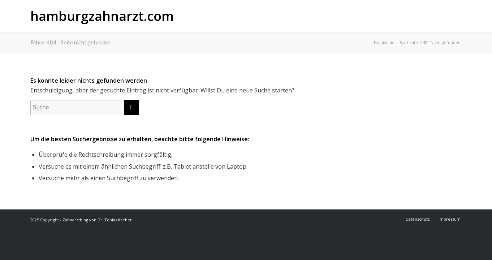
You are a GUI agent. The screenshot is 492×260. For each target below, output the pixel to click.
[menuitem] (418, 219)
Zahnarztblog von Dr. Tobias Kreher (97, 219)
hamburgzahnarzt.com (102, 16)
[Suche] (84, 107)
